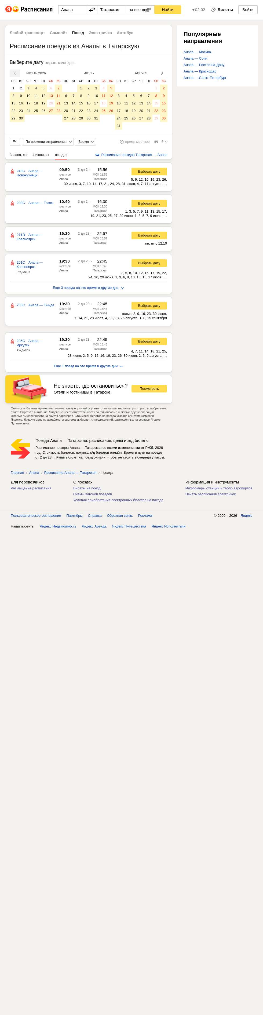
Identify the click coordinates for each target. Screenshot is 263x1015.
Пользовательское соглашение (36, 516)
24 (28, 111)
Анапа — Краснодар (200, 71)
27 (51, 111)
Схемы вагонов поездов (92, 494)
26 (43, 111)
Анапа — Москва (197, 52)
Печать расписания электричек (210, 494)
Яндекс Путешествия (129, 526)
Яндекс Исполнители (169, 526)
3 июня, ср (18, 155)
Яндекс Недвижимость (58, 526)
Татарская (100, 178)
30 (21, 118)
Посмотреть (149, 389)
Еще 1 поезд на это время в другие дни (88, 366)
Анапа (63, 178)
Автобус (125, 32)
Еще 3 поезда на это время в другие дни (88, 288)
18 (36, 103)
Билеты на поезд (87, 488)
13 (51, 96)
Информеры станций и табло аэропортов (218, 488)
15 (13, 103)
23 (21, 111)
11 (36, 96)
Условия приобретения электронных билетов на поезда (118, 500)
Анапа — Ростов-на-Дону (204, 65)
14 (58, 96)
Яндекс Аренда (94, 526)
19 (43, 103)
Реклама (145, 516)
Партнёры (74, 516)
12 (43, 96)
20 (51, 103)
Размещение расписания (31, 488)
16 (21, 103)
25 (36, 111)
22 (13, 111)
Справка (95, 516)
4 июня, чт (40, 155)
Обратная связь (120, 516)
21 (58, 103)
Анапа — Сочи (195, 58)
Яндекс (246, 516)
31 (96, 118)
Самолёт (58, 32)
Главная (17, 473)
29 (13, 118)
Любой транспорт (27, 32)
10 (28, 96)
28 (58, 111)
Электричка (100, 32)
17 (28, 103)
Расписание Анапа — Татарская (70, 473)
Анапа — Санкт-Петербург (205, 78)
